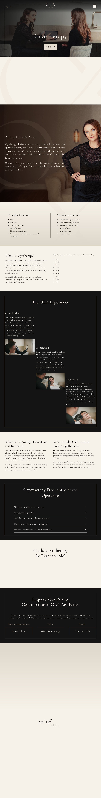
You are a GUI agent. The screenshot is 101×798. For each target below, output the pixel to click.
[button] (94, 6)
